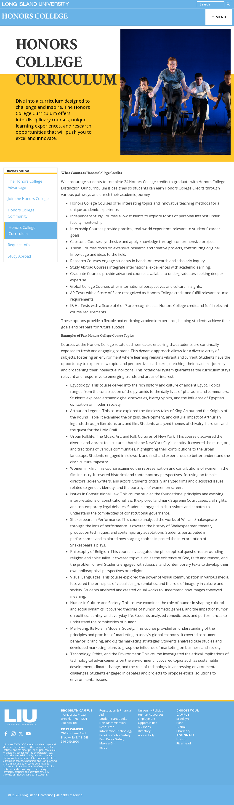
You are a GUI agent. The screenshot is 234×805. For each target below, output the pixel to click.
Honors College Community (21, 213)
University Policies (150, 710)
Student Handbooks (113, 719)
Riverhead (183, 743)
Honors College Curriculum (22, 230)
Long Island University (36, 795)
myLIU (103, 747)
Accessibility (146, 735)
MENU (219, 17)
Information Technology (115, 731)
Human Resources (151, 714)
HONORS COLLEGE (18, 171)
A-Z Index (144, 727)
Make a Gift (107, 743)
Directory (144, 731)
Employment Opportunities (147, 721)
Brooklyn (182, 719)
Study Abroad (19, 256)
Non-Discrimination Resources (112, 725)
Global (181, 727)
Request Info (19, 244)
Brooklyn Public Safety (114, 735)
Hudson (181, 739)
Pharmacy (183, 731)
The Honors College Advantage (25, 184)
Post (179, 723)
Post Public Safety (111, 739)
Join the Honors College (28, 198)
